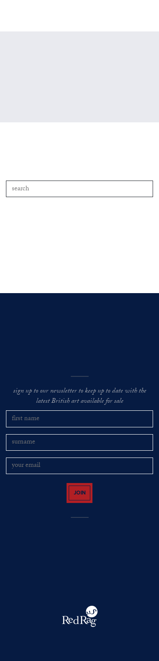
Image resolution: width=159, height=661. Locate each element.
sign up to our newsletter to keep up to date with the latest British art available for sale (79, 397)
